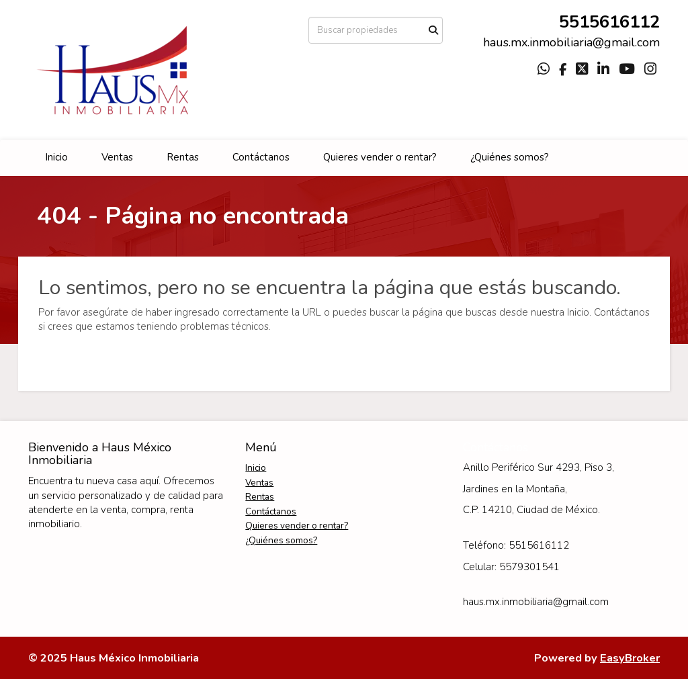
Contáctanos (261, 157)
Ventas (117, 157)
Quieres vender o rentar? (380, 157)
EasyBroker (630, 658)
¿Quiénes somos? (509, 157)
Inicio (56, 157)
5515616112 (609, 22)
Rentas (183, 157)
